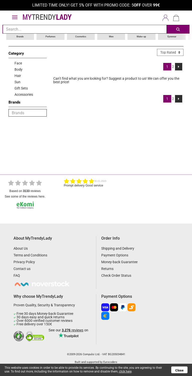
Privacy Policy (24, 262)
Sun (17, 82)
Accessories (23, 94)
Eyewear (172, 36)
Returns (107, 269)
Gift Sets (21, 88)
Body (18, 69)
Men (111, 36)
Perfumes (51, 36)
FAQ (17, 275)
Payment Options (114, 255)
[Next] (178, 66)
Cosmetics (80, 36)
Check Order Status (116, 275)
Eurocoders (110, 362)
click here (125, 371)
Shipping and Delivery (117, 248)
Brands (20, 36)
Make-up (141, 36)
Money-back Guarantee (119, 262)
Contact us (22, 269)
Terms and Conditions (30, 255)
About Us (21, 248)
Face (18, 63)
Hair (17, 76)
